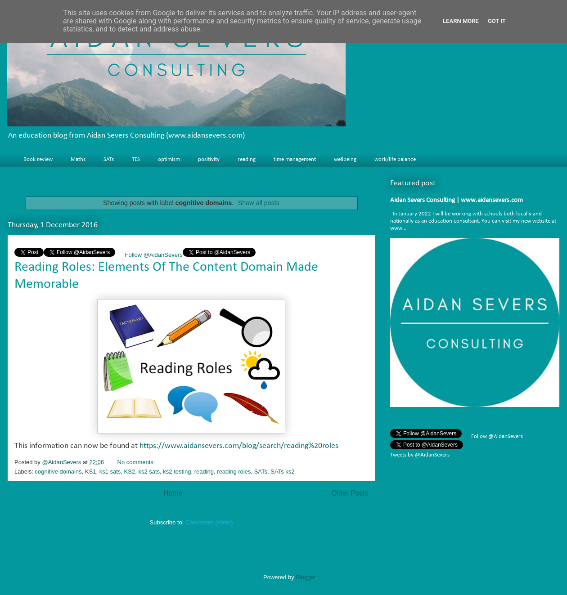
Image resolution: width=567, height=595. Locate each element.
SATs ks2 (282, 471)
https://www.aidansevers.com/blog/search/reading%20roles (239, 446)
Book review (38, 159)
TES (136, 159)
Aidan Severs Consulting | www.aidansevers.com (456, 200)
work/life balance (395, 159)
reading (247, 159)
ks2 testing (177, 471)
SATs (109, 159)
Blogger (305, 577)
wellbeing (345, 159)
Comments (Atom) (209, 522)
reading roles (234, 471)
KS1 (90, 471)
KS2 (129, 471)
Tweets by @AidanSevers (420, 455)
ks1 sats (110, 471)
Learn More (461, 21)
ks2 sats (149, 471)
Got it (497, 21)
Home (172, 493)
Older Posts (350, 493)
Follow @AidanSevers (153, 254)
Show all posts (258, 202)
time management (295, 159)
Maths (78, 159)
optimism (169, 159)
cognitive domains (58, 471)
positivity (209, 159)
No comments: (137, 462)
